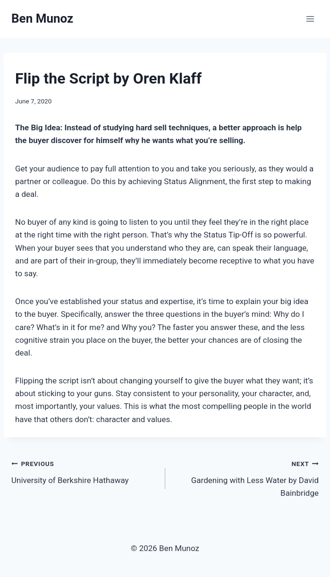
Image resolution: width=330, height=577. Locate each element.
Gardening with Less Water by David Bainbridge (246, 477)
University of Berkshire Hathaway (84, 471)
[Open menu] (310, 18)
